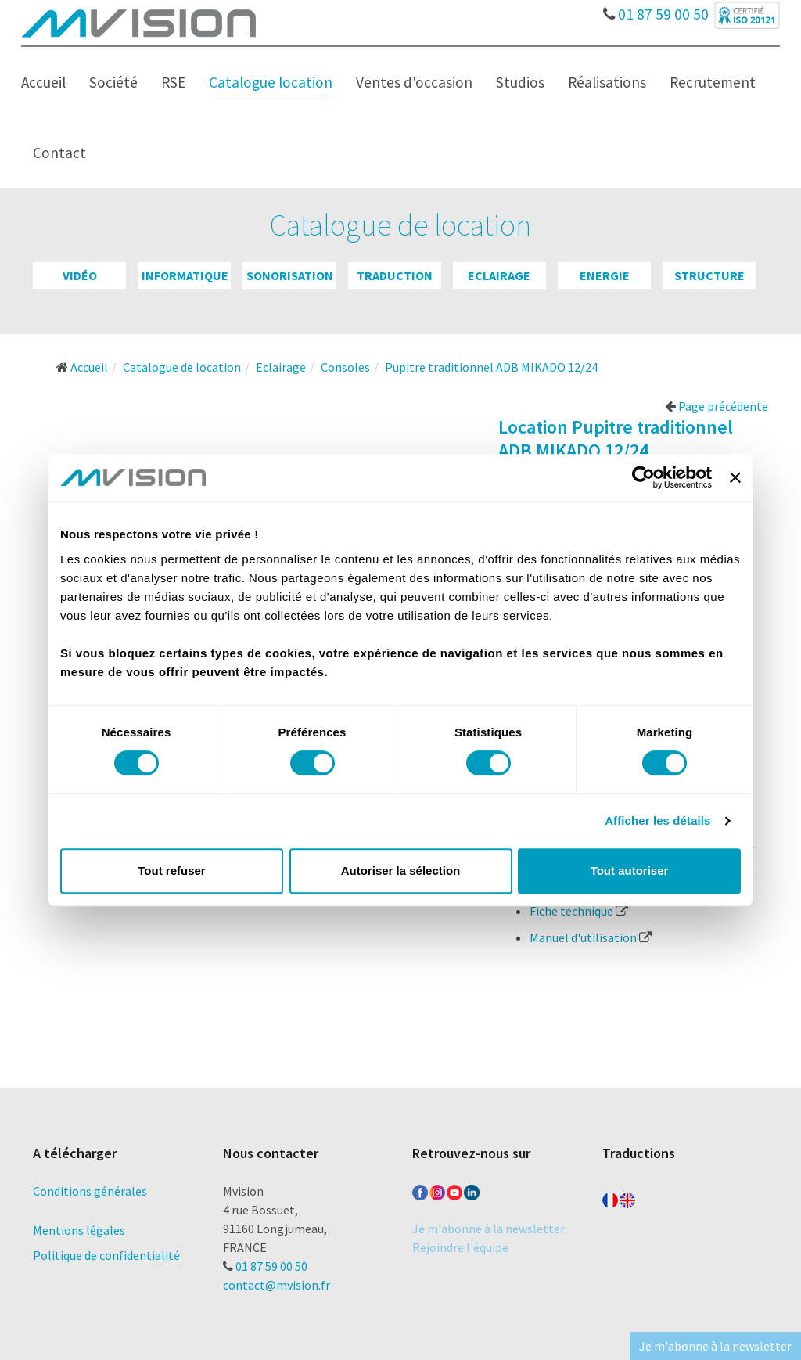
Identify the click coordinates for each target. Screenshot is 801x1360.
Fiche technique (579, 911)
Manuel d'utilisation (591, 937)
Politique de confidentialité (106, 1255)
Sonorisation (289, 275)
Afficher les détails (657, 820)
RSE (173, 82)
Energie (605, 275)
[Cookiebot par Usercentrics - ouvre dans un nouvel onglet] (643, 477)
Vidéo (80, 275)
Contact (59, 152)
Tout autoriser (630, 870)
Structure (709, 275)
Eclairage (499, 275)
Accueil (43, 82)
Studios (520, 82)
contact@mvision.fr (276, 1285)
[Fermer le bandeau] (735, 477)
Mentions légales (79, 1230)
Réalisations (607, 82)
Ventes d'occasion (414, 82)
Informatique (185, 275)
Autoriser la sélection (401, 870)
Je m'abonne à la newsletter (488, 1228)
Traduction (395, 275)
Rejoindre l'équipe (460, 1247)
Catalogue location (270, 82)
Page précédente (716, 406)
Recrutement (713, 82)
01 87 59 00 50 (656, 10)
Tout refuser (171, 870)
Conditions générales (90, 1191)
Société (113, 82)
